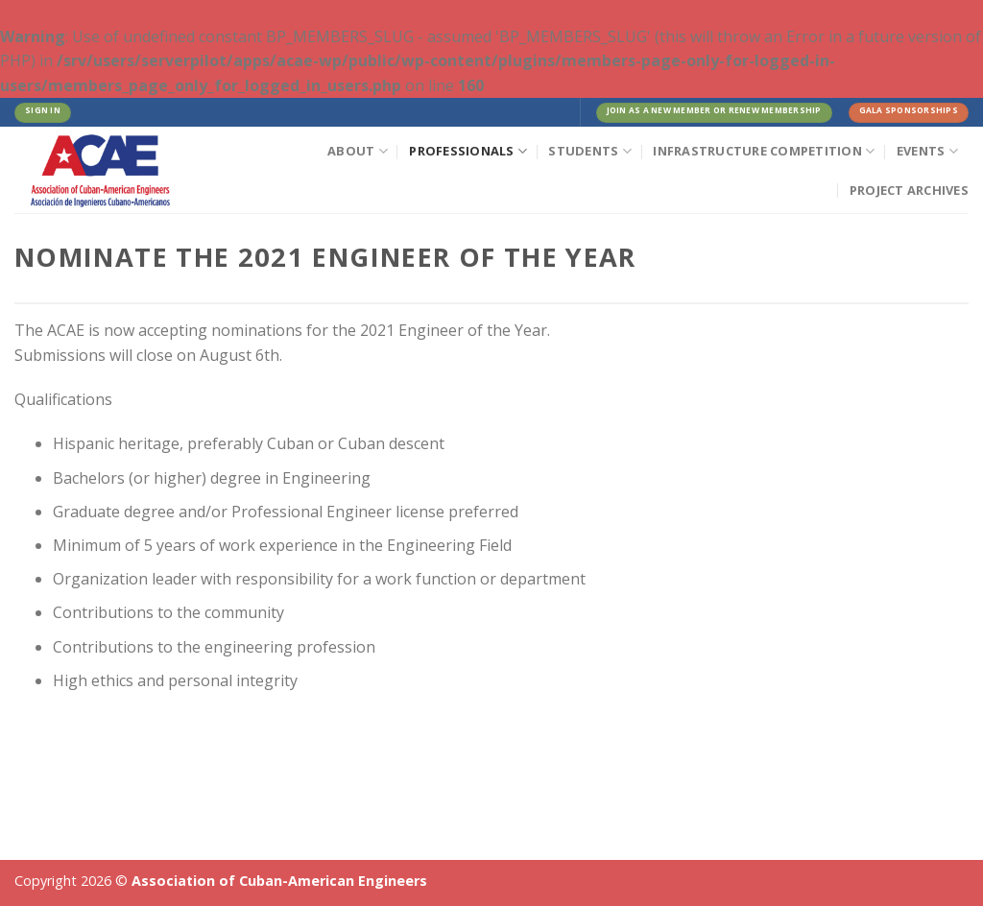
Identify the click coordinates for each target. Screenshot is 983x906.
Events (927, 151)
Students (590, 151)
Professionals (468, 151)
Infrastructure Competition (764, 151)
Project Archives (909, 190)
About (357, 151)
